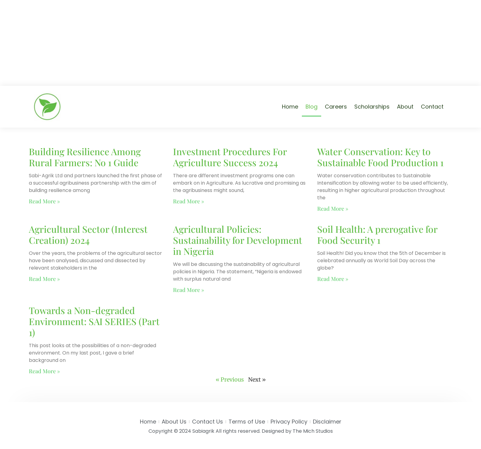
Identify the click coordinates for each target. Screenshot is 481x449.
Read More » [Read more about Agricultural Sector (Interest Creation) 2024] (44, 278)
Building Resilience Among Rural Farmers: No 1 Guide (85, 157)
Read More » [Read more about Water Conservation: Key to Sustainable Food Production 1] (332, 208)
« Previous (230, 379)
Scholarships (372, 106)
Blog (311, 106)
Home (290, 106)
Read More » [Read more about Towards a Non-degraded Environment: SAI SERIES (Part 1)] (44, 371)
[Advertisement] (240, 43)
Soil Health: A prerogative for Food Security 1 (377, 234)
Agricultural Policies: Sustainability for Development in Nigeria (237, 240)
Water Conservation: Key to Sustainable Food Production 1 (380, 157)
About (405, 106)
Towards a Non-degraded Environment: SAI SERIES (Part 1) (94, 321)
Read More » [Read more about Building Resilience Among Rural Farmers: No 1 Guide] (44, 201)
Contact (432, 106)
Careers (336, 106)
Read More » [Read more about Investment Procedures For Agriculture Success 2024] (188, 201)
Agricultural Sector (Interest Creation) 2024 (88, 234)
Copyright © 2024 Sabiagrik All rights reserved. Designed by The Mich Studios (240, 431)
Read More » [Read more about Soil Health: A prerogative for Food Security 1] (332, 278)
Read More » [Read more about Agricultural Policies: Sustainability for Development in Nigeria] (188, 290)
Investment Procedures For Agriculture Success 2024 (230, 157)
